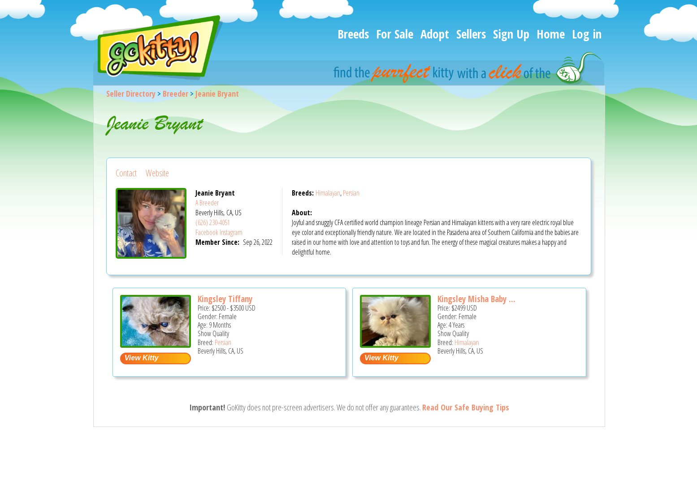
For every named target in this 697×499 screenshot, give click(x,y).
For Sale (394, 34)
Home (551, 34)
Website (157, 173)
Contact (126, 173)
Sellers (471, 34)
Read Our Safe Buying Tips (465, 407)
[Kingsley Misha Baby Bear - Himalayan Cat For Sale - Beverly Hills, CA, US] (395, 344)
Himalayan (328, 193)
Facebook (206, 232)
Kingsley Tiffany (225, 299)
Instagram (231, 232)
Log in (587, 34)
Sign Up (511, 34)
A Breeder (207, 203)
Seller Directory (131, 93)
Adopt (434, 34)
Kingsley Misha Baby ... (476, 299)
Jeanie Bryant (217, 93)
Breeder (175, 93)
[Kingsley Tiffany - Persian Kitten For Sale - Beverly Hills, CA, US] (155, 344)
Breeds (353, 34)
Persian (351, 193)
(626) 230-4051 (212, 222)
